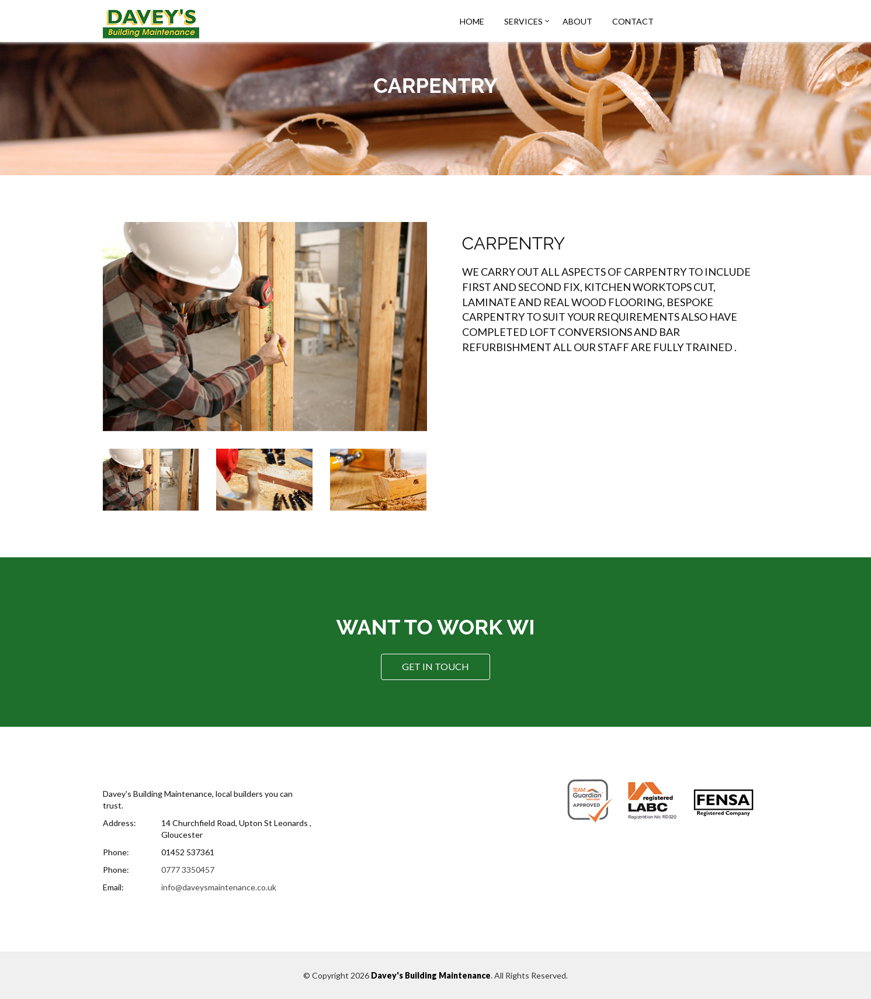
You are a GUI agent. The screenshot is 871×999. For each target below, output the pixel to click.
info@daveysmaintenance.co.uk (218, 887)
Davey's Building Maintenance (431, 975)
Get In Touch (435, 666)
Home (472, 21)
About (577, 21)
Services (523, 21)
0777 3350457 (187, 870)
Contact (633, 21)
